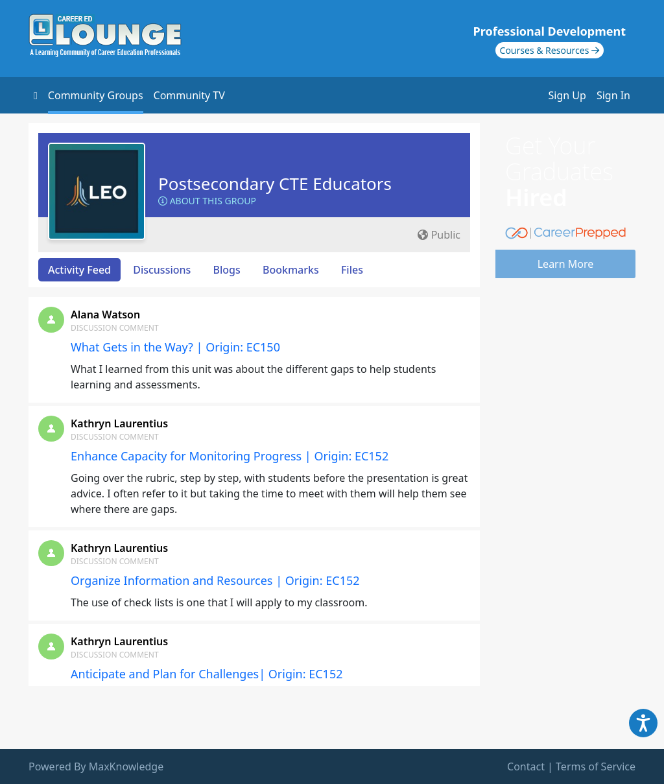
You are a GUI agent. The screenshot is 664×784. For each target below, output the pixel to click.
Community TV (189, 95)
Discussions (162, 270)
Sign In (613, 95)
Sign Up (567, 95)
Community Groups (95, 95)
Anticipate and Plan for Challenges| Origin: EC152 (207, 674)
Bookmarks (291, 270)
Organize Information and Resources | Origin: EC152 (215, 580)
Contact (526, 766)
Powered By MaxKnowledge (96, 766)
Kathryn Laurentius (119, 423)
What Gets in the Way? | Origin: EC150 (175, 347)
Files (352, 270)
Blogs (227, 270)
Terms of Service (595, 766)
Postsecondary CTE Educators (275, 183)
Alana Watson (105, 314)
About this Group (207, 201)
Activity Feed (79, 270)
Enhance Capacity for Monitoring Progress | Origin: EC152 (229, 456)
